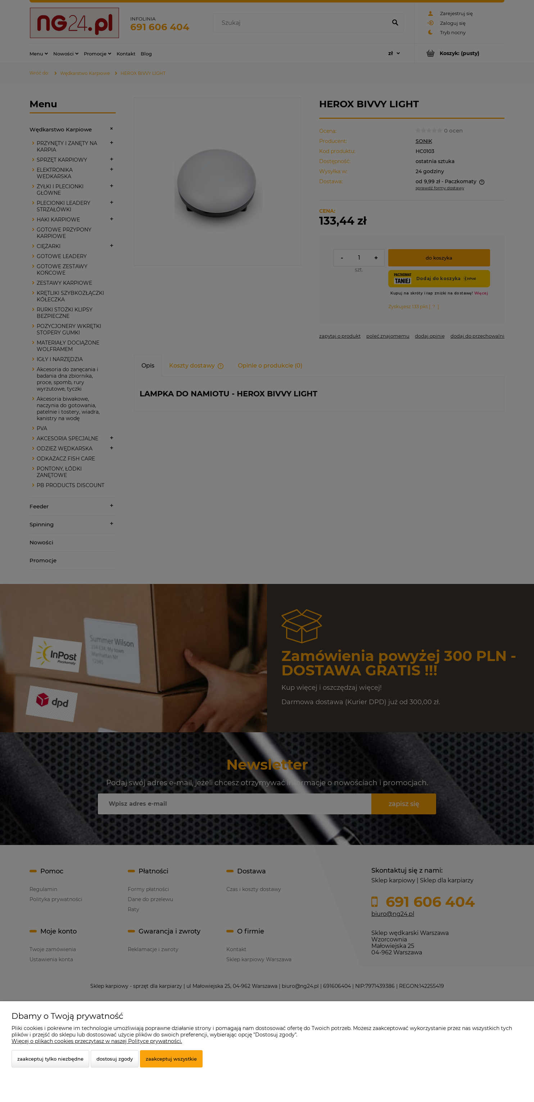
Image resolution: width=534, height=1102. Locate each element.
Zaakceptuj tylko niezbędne (50, 1059)
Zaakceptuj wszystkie (171, 1059)
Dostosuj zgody (114, 1059)
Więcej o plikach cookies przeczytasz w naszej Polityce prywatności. (97, 1041)
